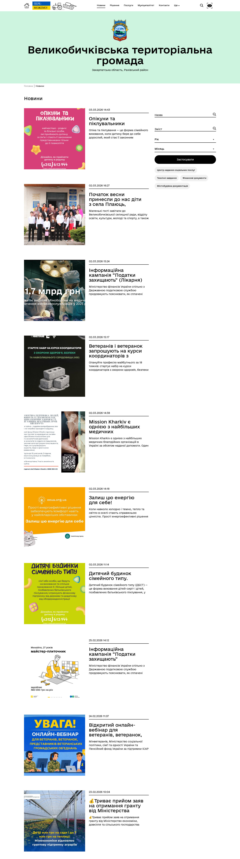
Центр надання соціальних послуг (176, 170)
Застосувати (185, 159)
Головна (28, 86)
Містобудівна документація (172, 186)
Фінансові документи (194, 178)
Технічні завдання (167, 178)
